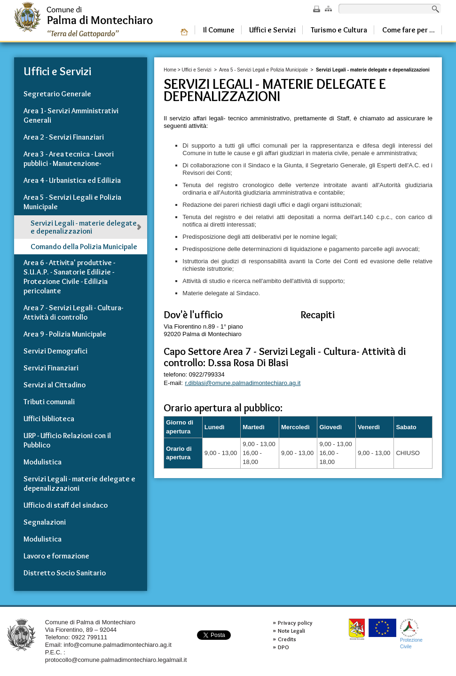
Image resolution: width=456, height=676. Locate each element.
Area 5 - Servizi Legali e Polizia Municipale (264, 69)
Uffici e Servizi (196, 69)
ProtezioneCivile (411, 634)
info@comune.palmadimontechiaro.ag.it (118, 644)
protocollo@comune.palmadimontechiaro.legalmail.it (116, 659)
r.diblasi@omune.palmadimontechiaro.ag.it (242, 382)
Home (170, 69)
